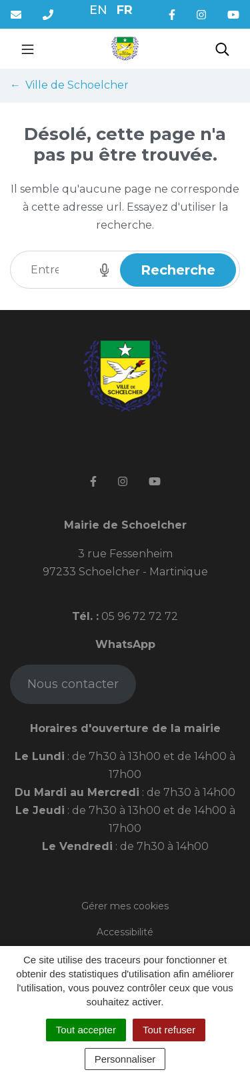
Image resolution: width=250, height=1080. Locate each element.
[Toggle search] (222, 48)
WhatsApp (125, 644)
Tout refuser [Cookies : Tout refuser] (169, 1029)
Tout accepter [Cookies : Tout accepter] (86, 1029)
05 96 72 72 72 (138, 616)
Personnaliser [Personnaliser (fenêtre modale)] (125, 1059)
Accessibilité (125, 932)
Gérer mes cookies (125, 906)
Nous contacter (73, 684)
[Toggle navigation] (28, 48)
